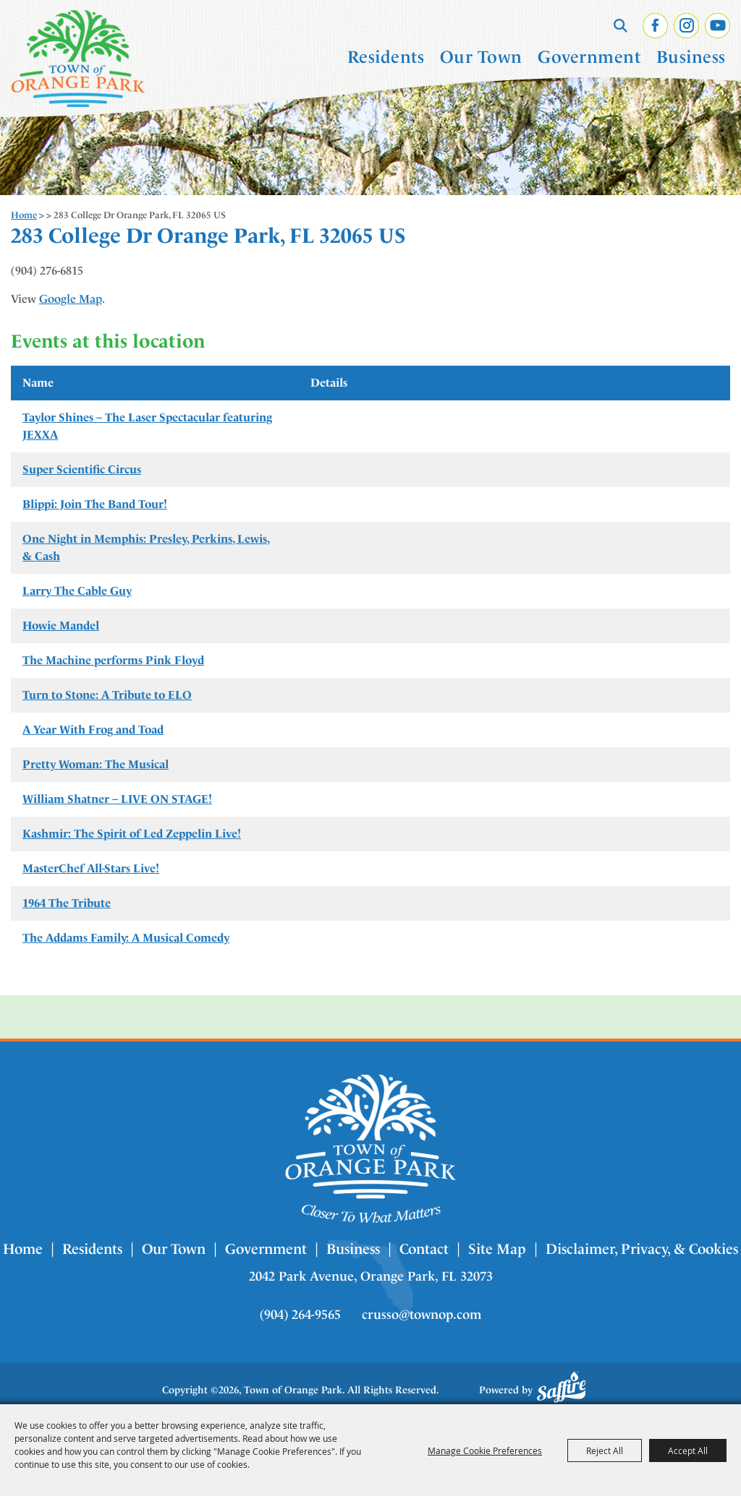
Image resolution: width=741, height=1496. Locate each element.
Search (620, 25)
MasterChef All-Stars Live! (90, 868)
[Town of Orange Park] (78, 58)
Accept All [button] (688, 1450)
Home (24, 215)
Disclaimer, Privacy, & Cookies (642, 1249)
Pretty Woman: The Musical (95, 764)
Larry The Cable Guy (77, 591)
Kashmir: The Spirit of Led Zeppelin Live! (131, 834)
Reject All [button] (604, 1450)
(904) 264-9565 (300, 1314)
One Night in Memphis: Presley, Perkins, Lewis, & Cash (146, 547)
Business (691, 57)
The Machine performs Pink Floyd (113, 660)
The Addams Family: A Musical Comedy (125, 938)
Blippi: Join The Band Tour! (94, 504)
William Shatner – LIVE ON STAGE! (117, 799)
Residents (386, 57)
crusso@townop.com (421, 1314)
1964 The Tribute (66, 903)
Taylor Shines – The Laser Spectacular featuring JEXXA (147, 426)
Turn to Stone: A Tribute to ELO (107, 695)
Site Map (497, 1249)
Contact (424, 1249)
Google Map (70, 299)
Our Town (481, 57)
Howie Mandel (60, 625)
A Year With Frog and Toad (93, 729)
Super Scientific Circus (81, 469)
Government (589, 57)
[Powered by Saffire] (561, 1387)
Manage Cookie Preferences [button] (485, 1450)
